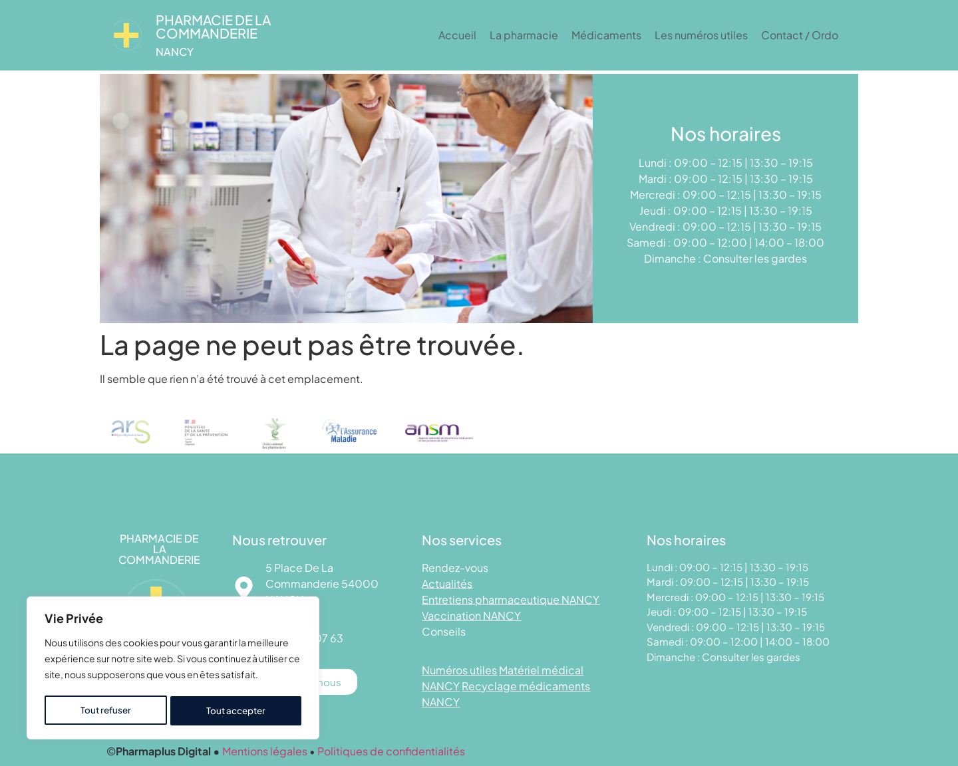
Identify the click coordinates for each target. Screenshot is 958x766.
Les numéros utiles (701, 35)
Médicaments (606, 35)
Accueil (457, 35)
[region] (173, 669)
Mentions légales (264, 751)
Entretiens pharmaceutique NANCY (510, 599)
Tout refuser (105, 711)
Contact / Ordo (799, 35)
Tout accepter (236, 711)
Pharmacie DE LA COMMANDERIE (213, 26)
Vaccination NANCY (471, 615)
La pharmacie (524, 35)
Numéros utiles (459, 670)
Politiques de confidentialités (391, 751)
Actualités (447, 583)
